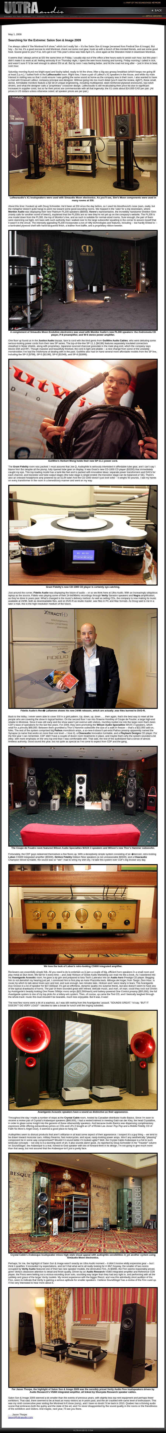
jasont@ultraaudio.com (20, 1417)
